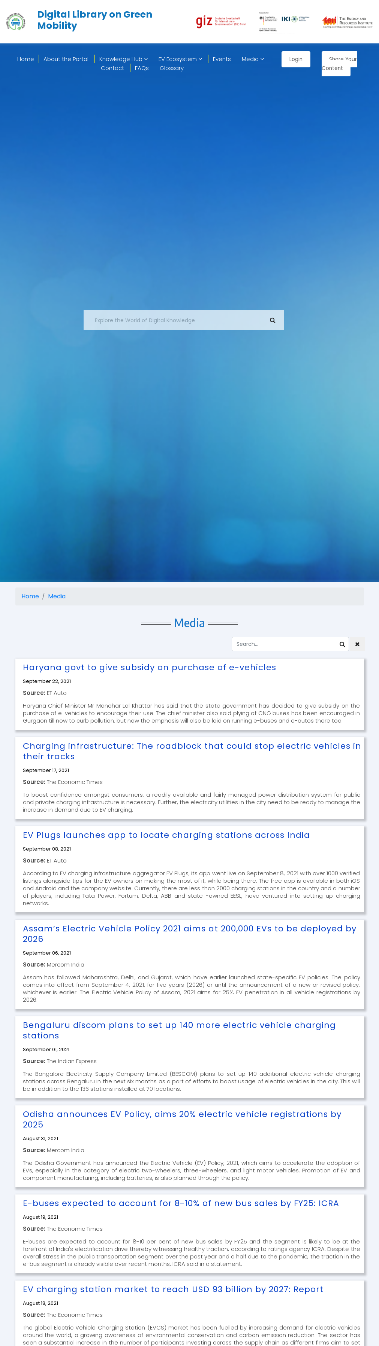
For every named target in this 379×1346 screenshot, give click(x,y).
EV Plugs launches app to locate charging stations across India (166, 835)
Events (222, 59)
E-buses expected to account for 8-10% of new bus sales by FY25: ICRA (181, 1203)
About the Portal (65, 59)
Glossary (172, 68)
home (25, 59)
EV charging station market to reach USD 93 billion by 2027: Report (173, 1289)
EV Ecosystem (180, 59)
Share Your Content (340, 63)
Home (30, 596)
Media (253, 59)
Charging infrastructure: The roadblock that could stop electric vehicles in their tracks (192, 751)
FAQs (142, 68)
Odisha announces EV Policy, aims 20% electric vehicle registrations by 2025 (182, 1119)
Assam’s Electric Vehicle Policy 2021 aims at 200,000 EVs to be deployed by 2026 (190, 934)
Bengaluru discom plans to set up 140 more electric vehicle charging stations (179, 1030)
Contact (112, 68)
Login (296, 59)
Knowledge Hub (123, 59)
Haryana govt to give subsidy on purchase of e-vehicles (149, 667)
